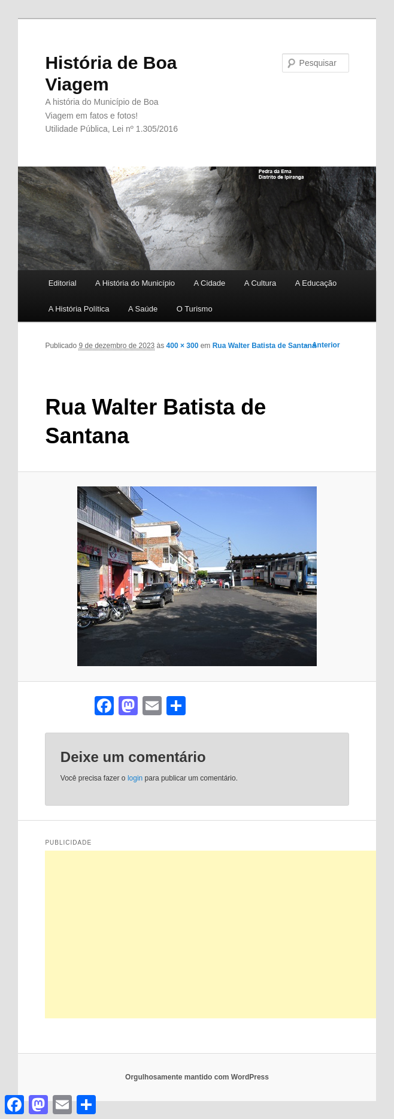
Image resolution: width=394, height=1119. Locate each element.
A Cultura (260, 283)
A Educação (316, 283)
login (135, 778)
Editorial (63, 283)
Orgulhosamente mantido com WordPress (197, 1077)
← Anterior (321, 345)
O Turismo (195, 308)
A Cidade (210, 283)
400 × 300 (182, 345)
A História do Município (135, 283)
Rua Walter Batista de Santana (264, 345)
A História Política (79, 308)
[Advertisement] (219, 934)
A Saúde (142, 308)
